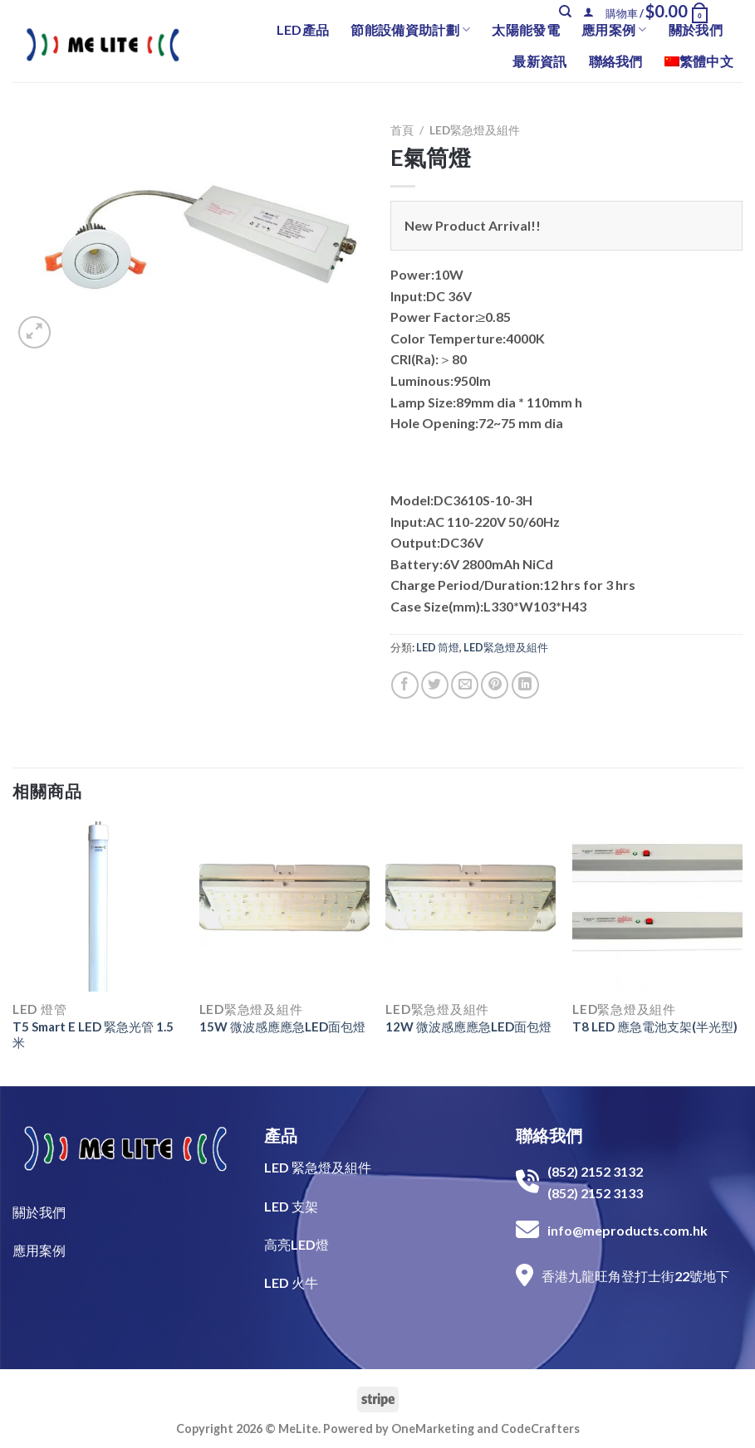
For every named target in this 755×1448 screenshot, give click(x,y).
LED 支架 (291, 1206)
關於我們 (696, 29)
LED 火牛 (291, 1282)
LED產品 (303, 29)
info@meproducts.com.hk (627, 1230)
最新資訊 (539, 61)
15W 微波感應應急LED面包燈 (282, 1026)
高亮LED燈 (296, 1244)
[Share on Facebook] (405, 685)
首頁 (402, 130)
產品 (280, 1135)
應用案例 (614, 30)
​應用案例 (39, 1250)
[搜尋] (565, 11)
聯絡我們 (616, 61)
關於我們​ (39, 1212)
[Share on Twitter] (435, 685)
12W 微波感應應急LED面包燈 (468, 1026)
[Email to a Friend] (464, 685)
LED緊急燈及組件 (474, 130)
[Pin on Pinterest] (494, 685)
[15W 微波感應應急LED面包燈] (284, 907)
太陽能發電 (526, 29)
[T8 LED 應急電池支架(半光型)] (657, 907)
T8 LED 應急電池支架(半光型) (655, 1026)
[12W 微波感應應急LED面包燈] (470, 907)
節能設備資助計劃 (410, 30)
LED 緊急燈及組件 (317, 1167)
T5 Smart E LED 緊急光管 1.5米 (93, 1035)
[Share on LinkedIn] (525, 685)
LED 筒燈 (437, 647)
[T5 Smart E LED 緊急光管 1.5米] (97, 907)
